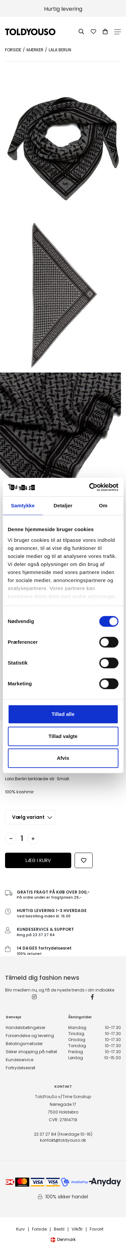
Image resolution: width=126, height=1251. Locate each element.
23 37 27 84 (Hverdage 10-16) (63, 1134)
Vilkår (77, 1229)
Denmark (63, 1239)
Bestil (59, 1229)
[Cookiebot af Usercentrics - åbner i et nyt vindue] (89, 487)
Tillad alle (62, 714)
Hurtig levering (63, 9)
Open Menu (117, 32)
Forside (13, 50)
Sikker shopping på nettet (31, 1052)
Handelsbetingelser (25, 1027)
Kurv (20, 1229)
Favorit (96, 1229)
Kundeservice (19, 1060)
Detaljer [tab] (63, 505)
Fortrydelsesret (20, 1068)
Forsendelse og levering (30, 1035)
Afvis (63, 758)
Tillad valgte (62, 736)
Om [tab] (103, 505)
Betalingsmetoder (24, 1043)
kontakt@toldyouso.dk (63, 1140)
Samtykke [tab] (23, 505)
